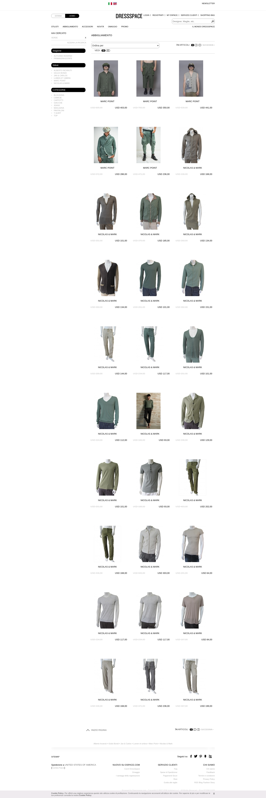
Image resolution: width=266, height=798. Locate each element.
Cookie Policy (57, 793)
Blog (200, 782)
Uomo (72, 16)
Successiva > (208, 45)
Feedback (211, 772)
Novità (100, 27)
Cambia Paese (58, 768)
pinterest (200, 756)
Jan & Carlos (60, 75)
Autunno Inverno (63, 56)
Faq (175, 769)
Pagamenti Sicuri (170, 776)
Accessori (87, 27)
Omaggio (112, 27)
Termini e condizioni (206, 776)
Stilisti (55, 27)
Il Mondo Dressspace (203, 27)
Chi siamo (210, 769)
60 (108, 50)
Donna (58, 16)
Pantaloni (59, 110)
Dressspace (129, 16)
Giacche (58, 103)
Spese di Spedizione (168, 772)
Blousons (59, 95)
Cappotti (58, 100)
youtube (210, 756)
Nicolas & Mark (62, 83)
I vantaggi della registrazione (128, 776)
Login (146, 15)
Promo (124, 27)
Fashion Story (209, 782)
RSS (196, 782)
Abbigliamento (70, 27)
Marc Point (60, 81)
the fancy (205, 756)
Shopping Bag (207, 15)
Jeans (57, 105)
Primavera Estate (63, 58)
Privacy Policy (209, 779)
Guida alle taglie (170, 782)
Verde (54, 38)
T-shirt (57, 113)
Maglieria (59, 108)
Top (56, 116)
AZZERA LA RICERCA (76, 43)
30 (103, 50)
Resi (175, 779)
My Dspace (172, 15)
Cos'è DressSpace (132, 769)
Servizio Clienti (189, 15)
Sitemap (55, 757)
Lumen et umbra (62, 78)
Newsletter (208, 3)
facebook (191, 756)
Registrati (157, 15)
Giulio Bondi (60, 73)
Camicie (58, 98)
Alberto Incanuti (63, 70)
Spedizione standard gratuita (63, 3)
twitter (196, 756)
